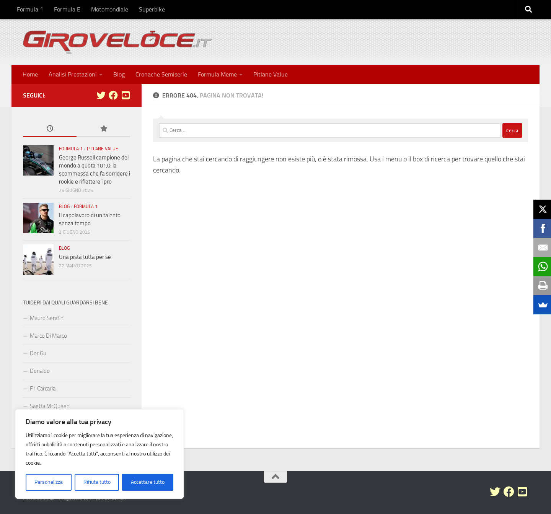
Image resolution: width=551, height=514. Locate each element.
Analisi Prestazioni (73, 74)
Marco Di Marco (48, 335)
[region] (99, 454)
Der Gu (38, 353)
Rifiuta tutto (97, 482)
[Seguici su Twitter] (101, 95)
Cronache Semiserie (161, 74)
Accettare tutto (148, 482)
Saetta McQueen (50, 406)
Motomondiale (109, 9)
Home (30, 74)
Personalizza (48, 482)
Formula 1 (30, 9)
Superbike (152, 9)
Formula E (67, 9)
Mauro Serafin (47, 318)
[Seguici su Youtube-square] (125, 95)
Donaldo (40, 371)
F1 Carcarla (42, 388)
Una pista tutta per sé (85, 257)
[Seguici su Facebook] (113, 95)
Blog (119, 74)
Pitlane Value (270, 74)
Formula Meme (217, 74)
